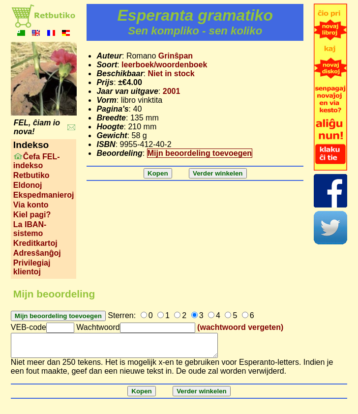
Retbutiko (31, 175)
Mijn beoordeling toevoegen (200, 153)
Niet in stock (171, 73)
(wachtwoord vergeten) (240, 327)
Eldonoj (27, 185)
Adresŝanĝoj (37, 253)
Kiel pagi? (32, 214)
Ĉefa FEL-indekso (36, 161)
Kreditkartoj (35, 243)
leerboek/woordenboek (164, 64)
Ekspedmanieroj (43, 195)
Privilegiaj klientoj (32, 267)
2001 (171, 91)
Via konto (31, 205)
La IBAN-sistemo (30, 228)
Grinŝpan (175, 56)
